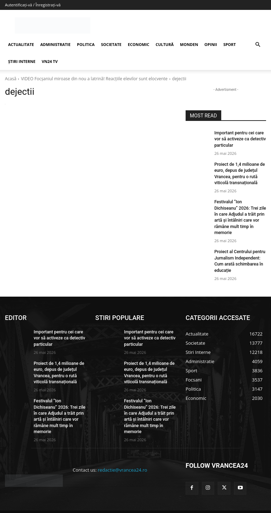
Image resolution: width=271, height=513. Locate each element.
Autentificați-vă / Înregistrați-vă (33, 4)
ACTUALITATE (21, 44)
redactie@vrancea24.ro (122, 452)
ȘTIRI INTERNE (21, 61)
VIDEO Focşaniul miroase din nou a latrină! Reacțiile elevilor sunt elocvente (94, 79)
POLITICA (86, 44)
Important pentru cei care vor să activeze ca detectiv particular (239, 138)
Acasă (10, 79)
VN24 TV (50, 61)
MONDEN (189, 44)
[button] (257, 44)
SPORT (229, 44)
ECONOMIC (138, 44)
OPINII (210, 44)
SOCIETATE (111, 44)
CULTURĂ (165, 44)
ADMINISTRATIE (55, 44)
